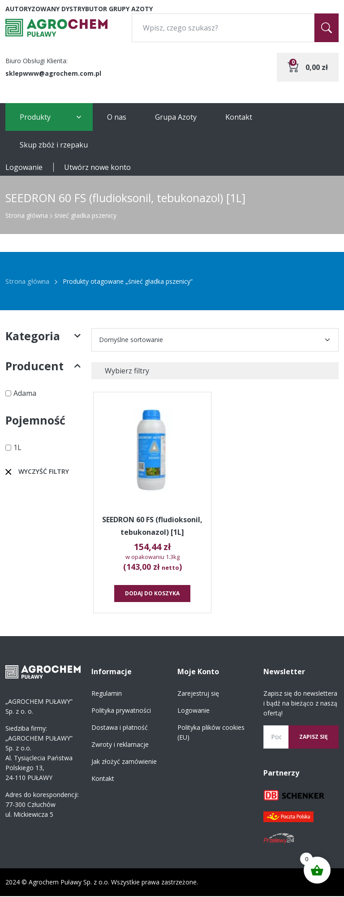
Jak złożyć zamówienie (124, 762)
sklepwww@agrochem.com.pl (53, 73)
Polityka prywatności (121, 711)
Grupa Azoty (176, 117)
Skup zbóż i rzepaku (54, 145)
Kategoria (43, 336)
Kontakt (238, 117)
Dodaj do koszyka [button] (152, 594)
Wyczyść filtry (43, 471)
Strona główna (26, 215)
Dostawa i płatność (119, 728)
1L (17, 447)
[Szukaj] (326, 27)
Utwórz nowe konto (97, 167)
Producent (43, 366)
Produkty (35, 117)
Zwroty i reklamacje (120, 745)
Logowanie (24, 167)
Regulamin (106, 694)
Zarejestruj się (198, 694)
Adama (24, 393)
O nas (116, 117)
